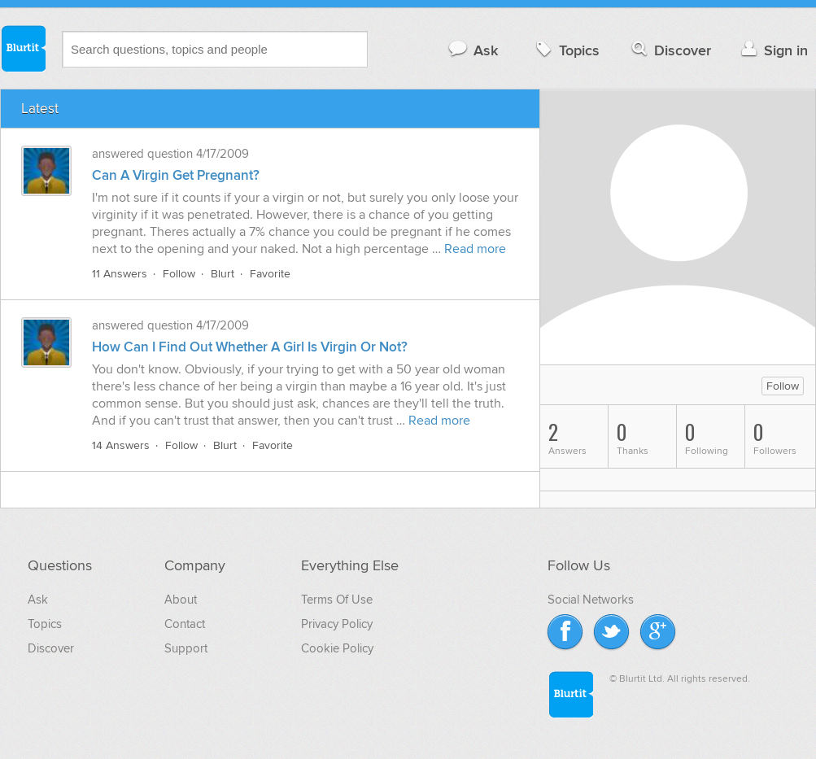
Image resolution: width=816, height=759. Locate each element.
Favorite (270, 274)
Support (185, 648)
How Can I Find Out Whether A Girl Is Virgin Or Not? (250, 347)
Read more (475, 249)
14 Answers (121, 445)
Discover (670, 50)
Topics (566, 50)
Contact (184, 624)
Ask (472, 50)
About (180, 599)
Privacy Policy (337, 624)
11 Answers (119, 274)
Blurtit (23, 48)
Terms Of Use (337, 599)
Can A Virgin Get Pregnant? (176, 176)
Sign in (772, 50)
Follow (179, 274)
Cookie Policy (337, 648)
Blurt (222, 274)
